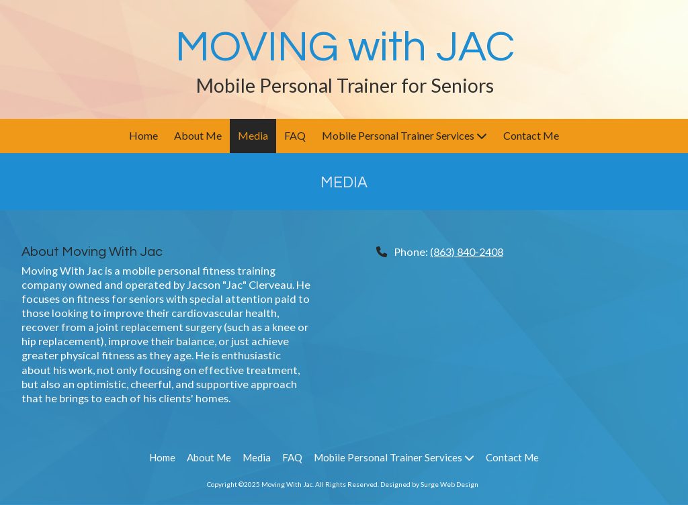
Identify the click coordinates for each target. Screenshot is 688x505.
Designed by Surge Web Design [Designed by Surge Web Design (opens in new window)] (429, 484)
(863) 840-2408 (466, 251)
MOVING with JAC (345, 47)
